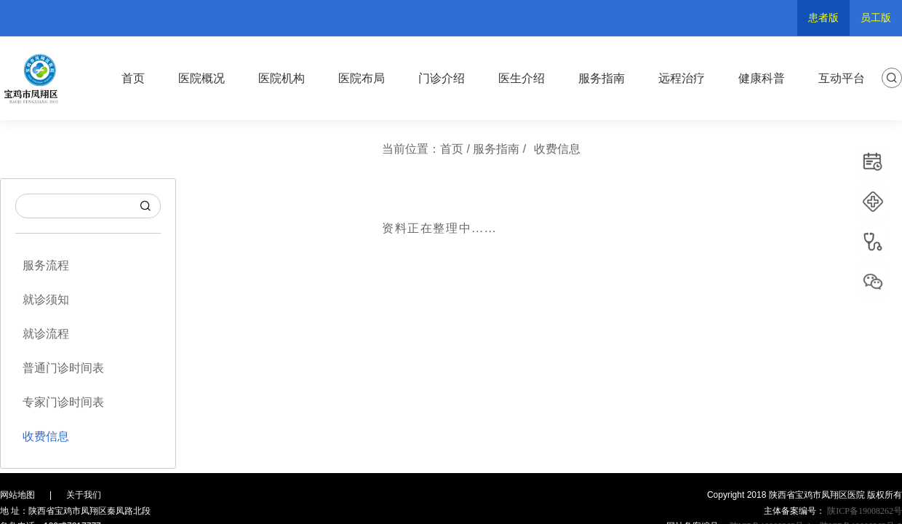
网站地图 (17, 495)
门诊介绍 (441, 78)
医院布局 (361, 78)
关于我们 (83, 495)
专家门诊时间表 (63, 402)
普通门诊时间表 (63, 368)
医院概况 (201, 78)
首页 (133, 78)
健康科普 (761, 78)
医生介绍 (521, 78)
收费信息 (46, 436)
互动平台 (841, 78)
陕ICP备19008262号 (863, 511)
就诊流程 (46, 334)
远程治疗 (681, 78)
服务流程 (46, 265)
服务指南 (601, 78)
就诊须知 (46, 299)
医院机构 (281, 78)
